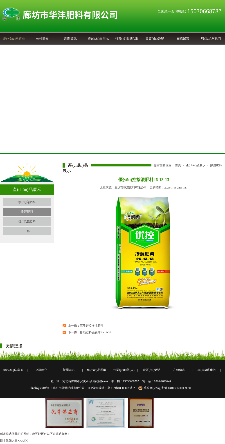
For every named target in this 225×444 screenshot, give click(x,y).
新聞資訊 (70, 38)
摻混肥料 (27, 211)
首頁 (178, 165)
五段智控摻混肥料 (91, 325)
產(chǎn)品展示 (98, 38)
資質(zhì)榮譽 (154, 38)
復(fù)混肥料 (27, 221)
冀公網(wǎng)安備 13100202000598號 (164, 388)
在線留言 (183, 38)
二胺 (27, 231)
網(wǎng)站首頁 (14, 38)
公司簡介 (42, 38)
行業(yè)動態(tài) (126, 38)
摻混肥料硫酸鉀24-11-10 (95, 332)
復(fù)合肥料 (27, 202)
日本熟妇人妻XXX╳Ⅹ (14, 440)
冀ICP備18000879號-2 (121, 388)
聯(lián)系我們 (210, 38)
